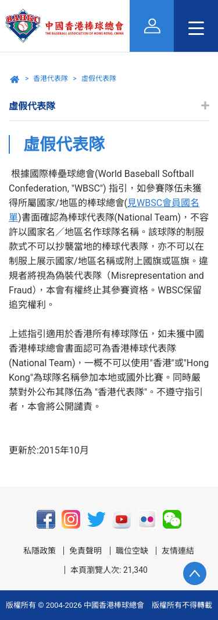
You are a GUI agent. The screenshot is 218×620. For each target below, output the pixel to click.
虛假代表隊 (98, 79)
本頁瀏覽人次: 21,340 (109, 570)
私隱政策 (39, 551)
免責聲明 (85, 551)
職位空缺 (132, 551)
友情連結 (178, 551)
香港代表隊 (50, 79)
